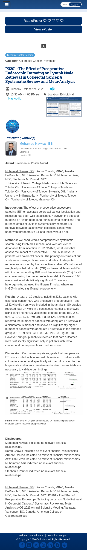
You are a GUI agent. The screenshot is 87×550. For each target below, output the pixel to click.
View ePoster (43, 29)
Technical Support (57, 535)
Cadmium (37, 535)
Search (75, 4)
